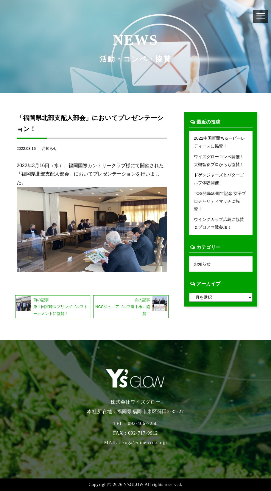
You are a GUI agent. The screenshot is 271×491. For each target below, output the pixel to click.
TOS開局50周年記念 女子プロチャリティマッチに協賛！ (220, 201)
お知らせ (49, 148)
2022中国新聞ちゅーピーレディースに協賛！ (219, 142)
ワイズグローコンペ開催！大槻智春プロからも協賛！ (219, 160)
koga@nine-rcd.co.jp (144, 442)
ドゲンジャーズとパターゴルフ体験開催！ (219, 179)
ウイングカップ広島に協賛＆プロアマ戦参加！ (219, 223)
